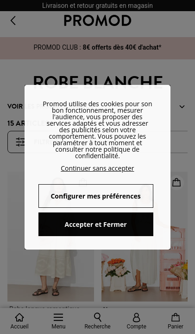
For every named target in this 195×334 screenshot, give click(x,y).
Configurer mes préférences (95, 196)
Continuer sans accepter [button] (97, 168)
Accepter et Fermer (95, 224)
